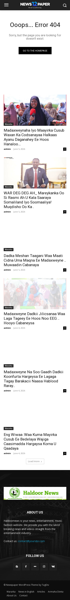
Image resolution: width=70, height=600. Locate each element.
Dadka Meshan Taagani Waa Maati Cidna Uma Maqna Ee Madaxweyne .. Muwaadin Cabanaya (35, 260)
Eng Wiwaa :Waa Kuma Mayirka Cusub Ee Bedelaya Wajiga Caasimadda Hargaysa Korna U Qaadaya (30, 441)
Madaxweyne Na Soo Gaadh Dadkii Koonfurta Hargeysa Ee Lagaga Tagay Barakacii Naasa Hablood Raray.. (33, 379)
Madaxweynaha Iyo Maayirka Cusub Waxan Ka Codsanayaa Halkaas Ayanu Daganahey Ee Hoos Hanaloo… (34, 137)
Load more (35, 461)
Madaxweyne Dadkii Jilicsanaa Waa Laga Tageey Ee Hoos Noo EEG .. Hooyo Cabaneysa (34, 318)
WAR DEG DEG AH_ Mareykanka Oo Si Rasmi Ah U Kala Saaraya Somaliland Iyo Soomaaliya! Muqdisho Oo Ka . (34, 200)
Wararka (8, 124)
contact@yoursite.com (31, 541)
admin (7, 149)
